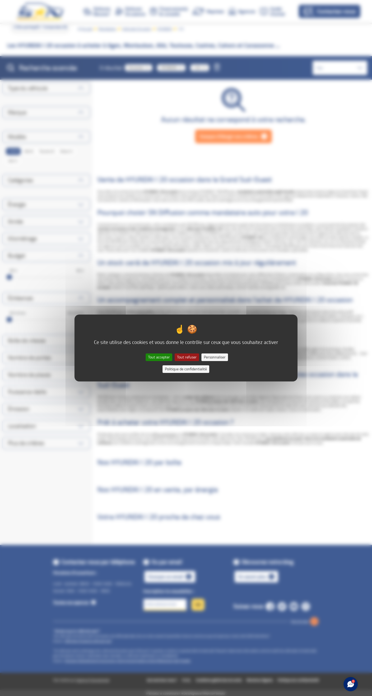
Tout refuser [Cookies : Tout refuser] (187, 357)
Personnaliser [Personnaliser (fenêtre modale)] (215, 357)
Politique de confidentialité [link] (186, 369)
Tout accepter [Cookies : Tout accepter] (159, 357)
